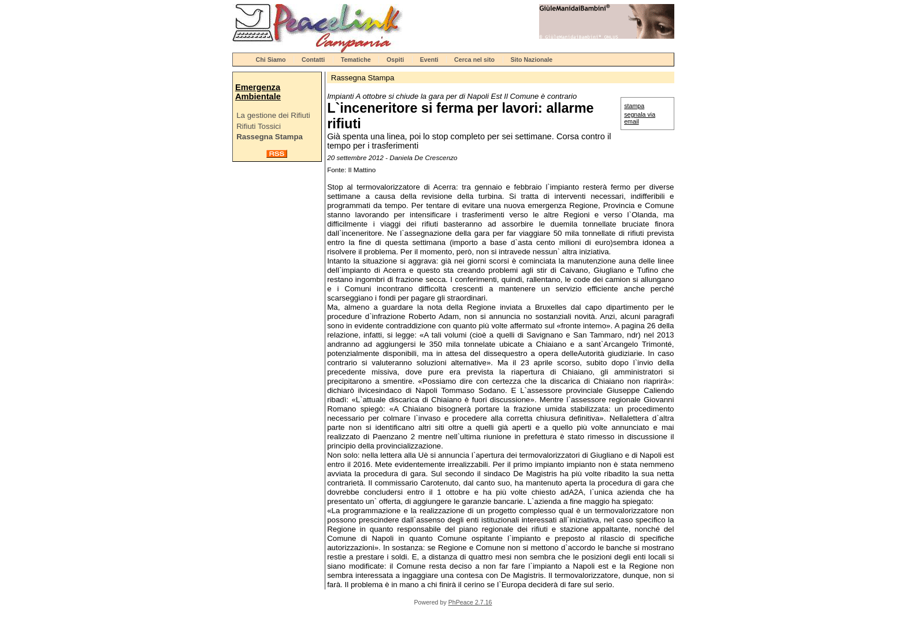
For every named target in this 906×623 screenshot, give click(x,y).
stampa (634, 105)
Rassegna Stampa (269, 136)
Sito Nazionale (531, 59)
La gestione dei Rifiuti (273, 115)
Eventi (429, 59)
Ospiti (395, 59)
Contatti (313, 59)
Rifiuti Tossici (258, 126)
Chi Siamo (271, 59)
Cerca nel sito (474, 59)
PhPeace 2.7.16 (470, 602)
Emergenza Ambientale (258, 92)
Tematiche (356, 59)
